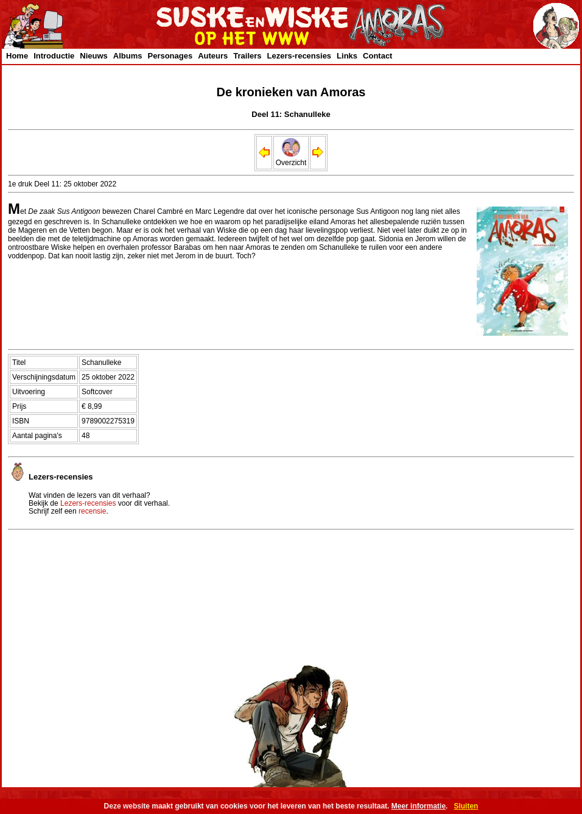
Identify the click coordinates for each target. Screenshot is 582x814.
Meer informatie (418, 806)
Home (17, 55)
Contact (377, 55)
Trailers (247, 55)
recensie (92, 511)
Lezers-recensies (299, 55)
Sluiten (466, 806)
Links (347, 55)
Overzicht (291, 158)
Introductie (53, 55)
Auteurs (213, 55)
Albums (127, 55)
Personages (169, 55)
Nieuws (94, 55)
